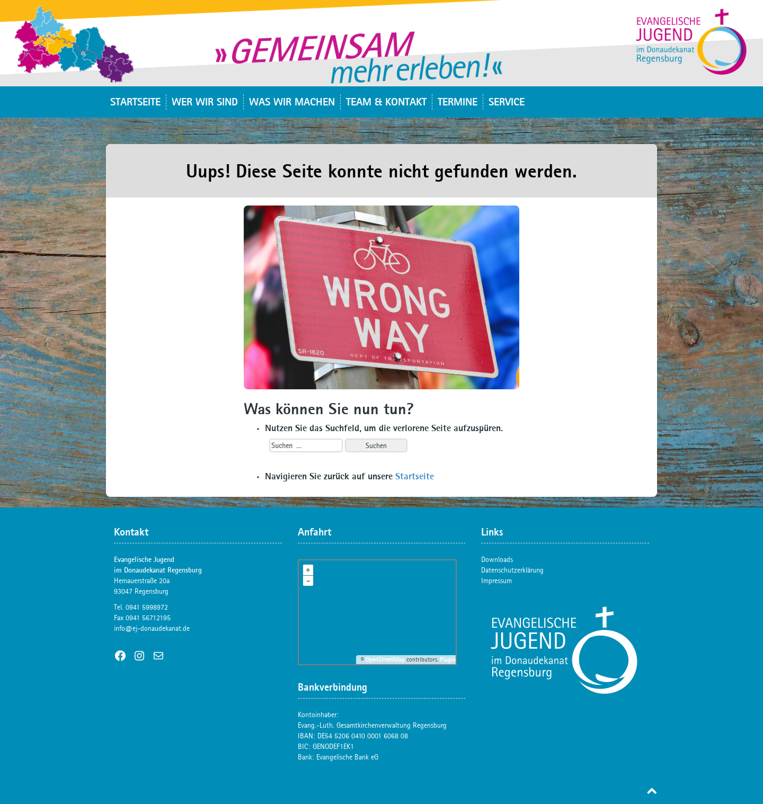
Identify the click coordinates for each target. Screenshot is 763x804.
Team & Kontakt (386, 101)
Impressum (496, 580)
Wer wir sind (205, 101)
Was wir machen (292, 101)
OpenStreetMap (385, 659)
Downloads (497, 559)
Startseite (135, 101)
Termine (457, 101)
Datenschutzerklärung (512, 570)
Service (507, 101)
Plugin (447, 659)
